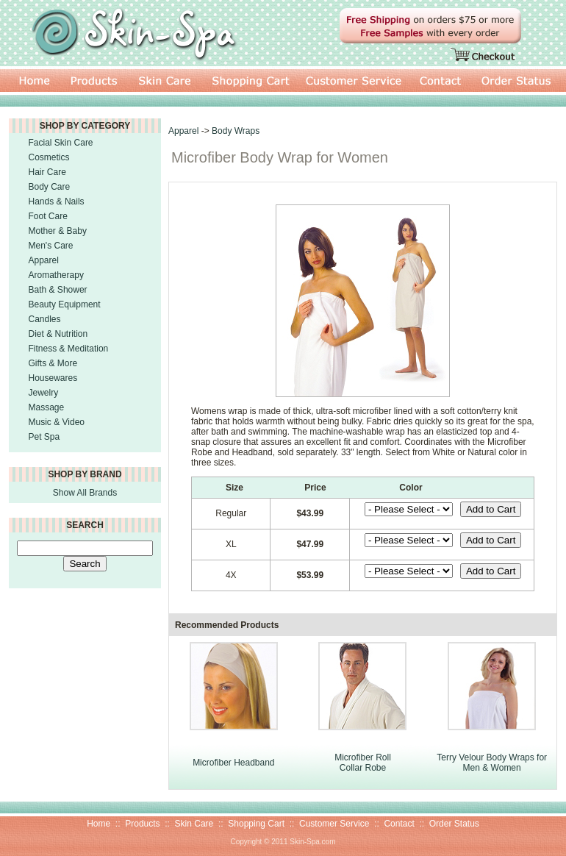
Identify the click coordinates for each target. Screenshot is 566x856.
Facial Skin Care (61, 143)
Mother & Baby (58, 231)
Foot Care (48, 216)
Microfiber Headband (233, 762)
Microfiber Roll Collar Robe (362, 762)
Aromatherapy (56, 275)
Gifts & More (53, 363)
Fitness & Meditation (69, 348)
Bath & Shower (58, 290)
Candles (45, 319)
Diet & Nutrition (58, 334)
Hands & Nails (57, 201)
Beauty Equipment (65, 304)
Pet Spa (44, 437)
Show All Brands (85, 493)
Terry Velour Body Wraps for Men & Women (492, 762)
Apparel (44, 260)
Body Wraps (235, 131)
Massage (47, 407)
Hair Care (47, 172)
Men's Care (51, 245)
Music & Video (57, 422)
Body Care (50, 187)
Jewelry (44, 393)
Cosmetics (49, 157)
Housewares (53, 378)
